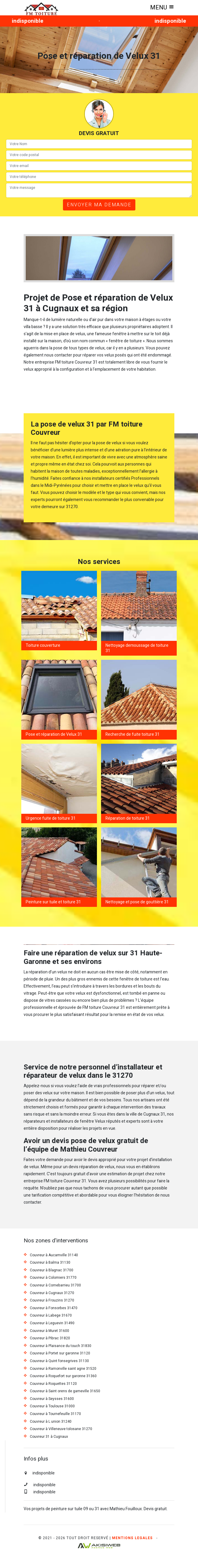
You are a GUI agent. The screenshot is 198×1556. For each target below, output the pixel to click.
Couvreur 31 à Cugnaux (49, 1437)
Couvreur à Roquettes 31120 (53, 1384)
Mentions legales (132, 1538)
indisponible (27, 21)
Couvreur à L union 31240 (51, 1421)
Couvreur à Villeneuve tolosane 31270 (61, 1429)
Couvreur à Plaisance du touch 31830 (60, 1346)
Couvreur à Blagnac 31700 (51, 1270)
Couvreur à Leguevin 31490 (52, 1323)
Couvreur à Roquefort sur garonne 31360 (63, 1376)
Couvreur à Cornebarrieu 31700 (55, 1285)
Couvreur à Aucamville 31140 (54, 1255)
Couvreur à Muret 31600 (49, 1331)
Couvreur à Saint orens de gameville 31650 (65, 1391)
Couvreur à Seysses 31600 (52, 1399)
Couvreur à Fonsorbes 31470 (53, 1308)
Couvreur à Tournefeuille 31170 (55, 1414)
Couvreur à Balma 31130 (50, 1262)
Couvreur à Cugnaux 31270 (52, 1293)
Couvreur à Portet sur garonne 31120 (60, 1353)
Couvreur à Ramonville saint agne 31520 (63, 1369)
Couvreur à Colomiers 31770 (53, 1277)
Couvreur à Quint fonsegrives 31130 (59, 1361)
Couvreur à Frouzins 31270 (52, 1300)
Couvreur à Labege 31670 (51, 1315)
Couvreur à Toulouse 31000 (52, 1406)
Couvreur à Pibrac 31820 (50, 1338)
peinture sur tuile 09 (69, 1509)
